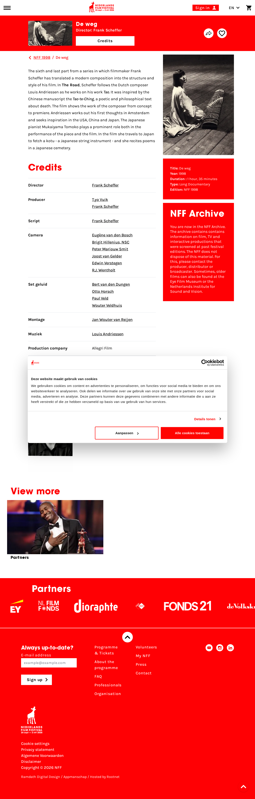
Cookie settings (35, 743)
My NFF (143, 655)
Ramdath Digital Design (40, 777)
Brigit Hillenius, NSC (110, 242)
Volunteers (146, 647)
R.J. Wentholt (103, 270)
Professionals (108, 685)
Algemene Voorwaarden (42, 755)
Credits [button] (105, 40)
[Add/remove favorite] (222, 33)
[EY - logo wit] (22, 606)
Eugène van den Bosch (112, 235)
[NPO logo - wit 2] (145, 606)
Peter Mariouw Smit (110, 249)
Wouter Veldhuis (107, 305)
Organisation (107, 693)
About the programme (106, 664)
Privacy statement (37, 749)
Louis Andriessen (108, 334)
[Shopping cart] (248, 7)
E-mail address (49, 660)
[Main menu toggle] (7, 8)
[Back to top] (127, 637)
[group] (55, 531)
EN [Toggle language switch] (234, 7)
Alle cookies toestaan (192, 433)
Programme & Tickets (106, 650)
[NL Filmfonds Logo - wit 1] (54, 606)
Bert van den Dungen (111, 284)
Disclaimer (31, 761)
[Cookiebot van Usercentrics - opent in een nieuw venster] (204, 362)
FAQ (98, 676)
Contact (143, 673)
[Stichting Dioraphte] (101, 606)
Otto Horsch (103, 291)
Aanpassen (127, 433)
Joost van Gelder (107, 256)
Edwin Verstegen (107, 263)
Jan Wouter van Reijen (112, 319)
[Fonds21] (193, 606)
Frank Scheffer (105, 185)
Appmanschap (75, 777)
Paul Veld (100, 298)
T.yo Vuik (100, 199)
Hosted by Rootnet (105, 777)
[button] (244, 786)
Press (141, 664)
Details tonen (204, 419)
